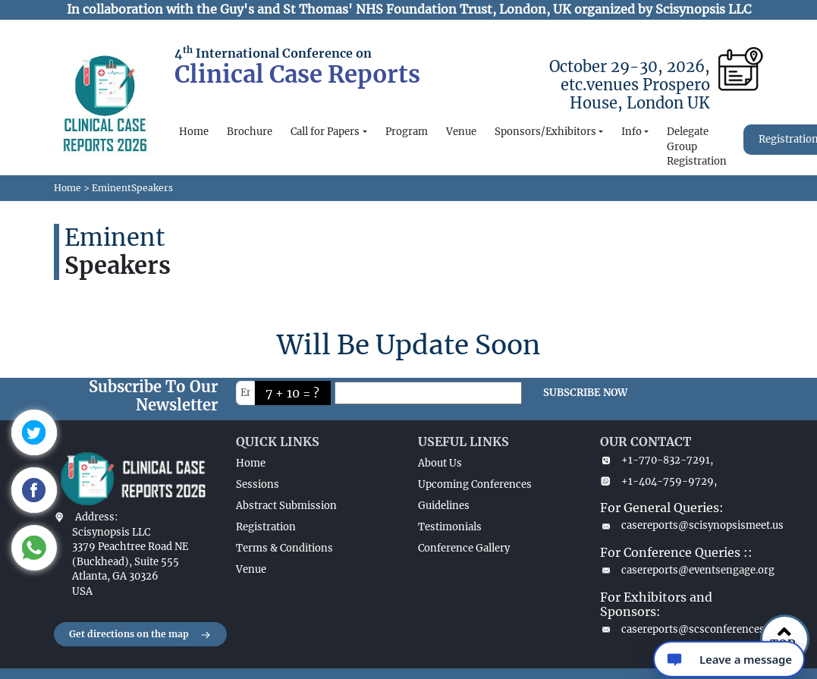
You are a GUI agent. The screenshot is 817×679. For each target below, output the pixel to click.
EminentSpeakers (132, 187)
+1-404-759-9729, (658, 481)
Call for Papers (325, 131)
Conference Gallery (464, 548)
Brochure (249, 131)
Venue (461, 131)
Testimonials (450, 526)
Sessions (257, 484)
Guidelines (444, 505)
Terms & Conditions (284, 548)
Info (631, 131)
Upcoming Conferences (475, 484)
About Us (440, 463)
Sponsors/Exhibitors (545, 131)
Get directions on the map (140, 635)
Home (194, 131)
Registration (266, 526)
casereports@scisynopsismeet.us (682, 525)
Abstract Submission (286, 505)
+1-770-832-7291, (656, 460)
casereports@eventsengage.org (682, 570)
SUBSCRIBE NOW (585, 392)
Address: (96, 517)
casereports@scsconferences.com (682, 629)
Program (406, 131)
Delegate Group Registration (697, 146)
